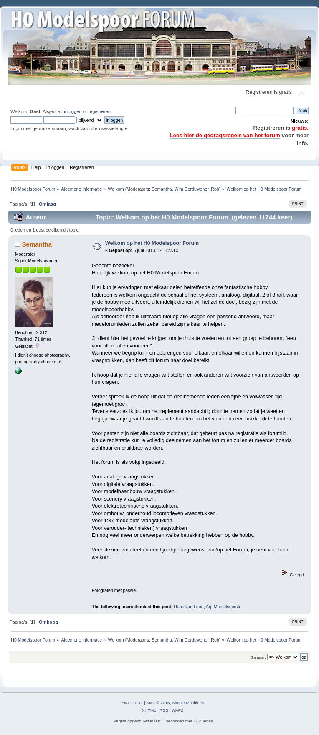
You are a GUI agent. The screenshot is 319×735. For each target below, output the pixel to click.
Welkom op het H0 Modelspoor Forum (152, 243)
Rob (215, 188)
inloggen (72, 111)
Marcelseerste (228, 606)
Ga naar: (258, 657)
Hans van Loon (188, 606)
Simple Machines (188, 702)
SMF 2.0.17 (132, 702)
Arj (208, 606)
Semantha (162, 188)
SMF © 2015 (158, 702)
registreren (99, 111)
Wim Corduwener (192, 188)
